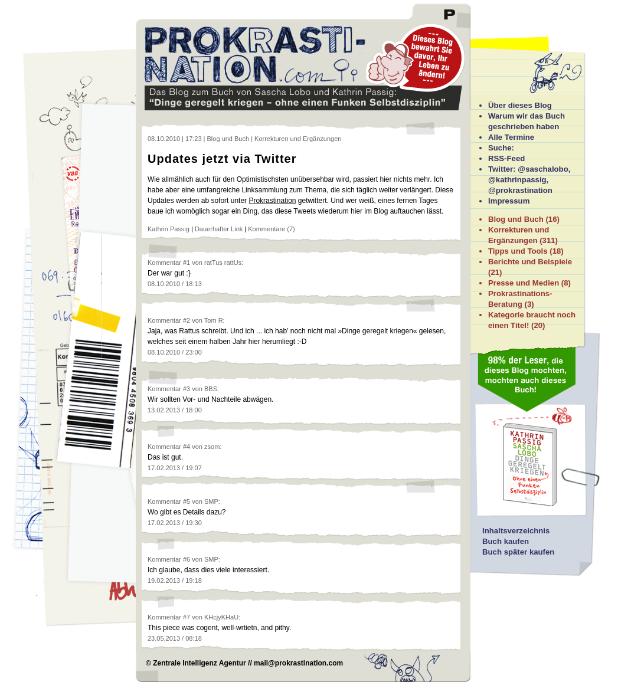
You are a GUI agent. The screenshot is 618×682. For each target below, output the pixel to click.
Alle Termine (511, 137)
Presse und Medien (523, 282)
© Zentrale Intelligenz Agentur (196, 663)
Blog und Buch (516, 219)
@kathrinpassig (517, 179)
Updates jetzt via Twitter (222, 158)
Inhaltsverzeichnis (516, 530)
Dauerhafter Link (219, 228)
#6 (186, 559)
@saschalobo (543, 169)
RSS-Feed (506, 158)
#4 (186, 446)
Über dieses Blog (520, 105)
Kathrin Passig (168, 228)
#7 (186, 617)
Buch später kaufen (518, 551)
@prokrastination (520, 190)
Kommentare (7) (271, 228)
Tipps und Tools (518, 251)
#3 (186, 388)
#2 (186, 320)
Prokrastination (272, 200)
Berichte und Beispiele (530, 261)
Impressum (508, 200)
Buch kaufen (505, 541)
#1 (186, 262)
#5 (186, 501)
